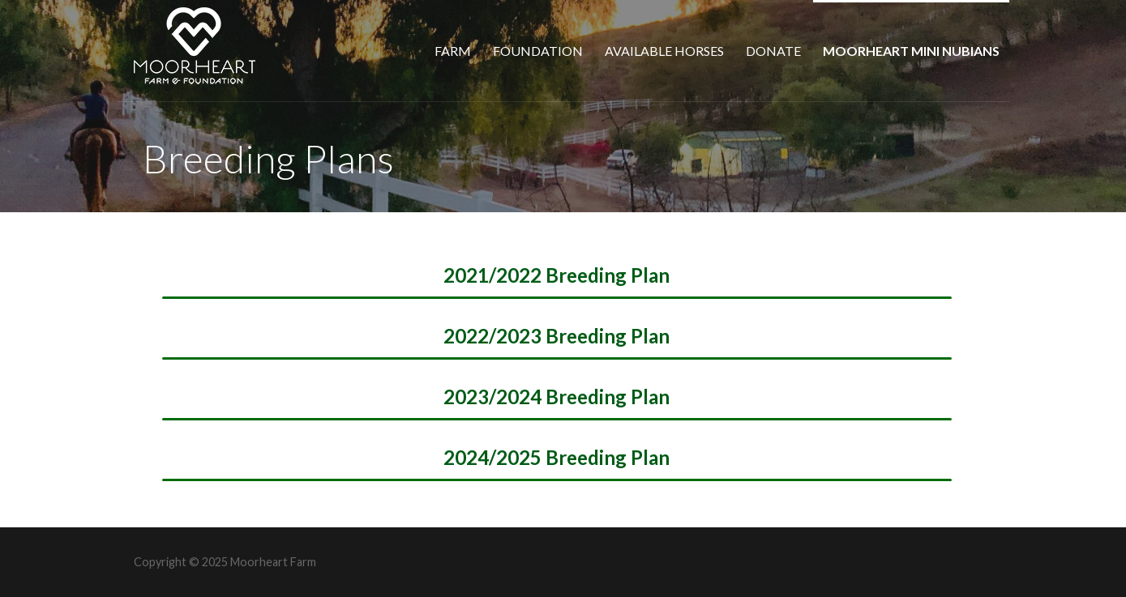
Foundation (538, 50)
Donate (773, 50)
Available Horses (664, 50)
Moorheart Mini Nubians (911, 50)
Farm (453, 50)
